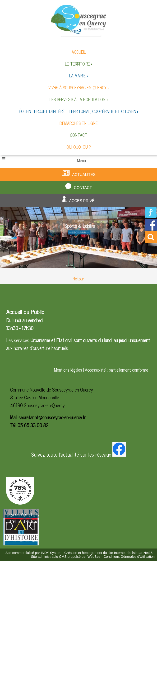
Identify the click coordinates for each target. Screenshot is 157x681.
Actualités (84, 175)
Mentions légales (68, 369)
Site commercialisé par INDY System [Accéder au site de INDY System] (33, 553)
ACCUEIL (79, 51)
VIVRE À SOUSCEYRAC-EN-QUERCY (77, 87)
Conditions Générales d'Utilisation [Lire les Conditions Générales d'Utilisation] (129, 556)
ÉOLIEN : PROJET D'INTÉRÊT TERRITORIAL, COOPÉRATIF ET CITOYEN (77, 111)
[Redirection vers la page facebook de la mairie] (151, 228)
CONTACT (78, 134)
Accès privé (82, 201)
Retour (78, 278)
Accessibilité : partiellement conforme (116, 369)
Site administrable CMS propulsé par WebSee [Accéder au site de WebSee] (65, 556)
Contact (83, 188)
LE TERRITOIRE (77, 63)
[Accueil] (78, 20)
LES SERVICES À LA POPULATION (78, 99)
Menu (81, 160)
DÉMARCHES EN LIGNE (79, 123)
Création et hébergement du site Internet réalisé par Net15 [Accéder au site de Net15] (108, 553)
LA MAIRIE (77, 75)
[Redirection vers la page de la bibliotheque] (151, 216)
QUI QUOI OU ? (78, 146)
